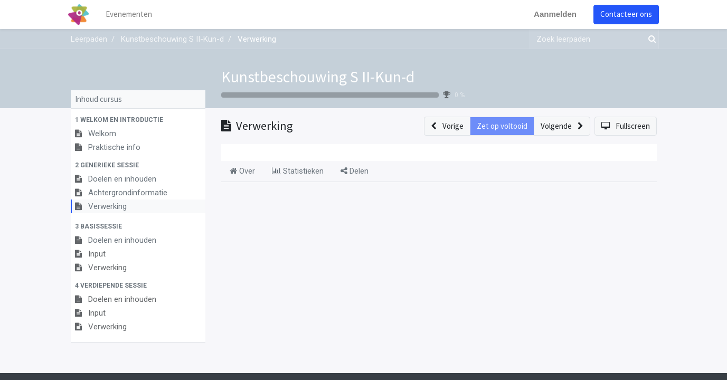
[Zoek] (649, 39)
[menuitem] (130, 14)
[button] (138, 120)
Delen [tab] (355, 171)
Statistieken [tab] (298, 171)
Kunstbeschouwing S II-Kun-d (317, 76)
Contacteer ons (624, 14)
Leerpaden (89, 39)
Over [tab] (242, 171)
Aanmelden (553, 14)
